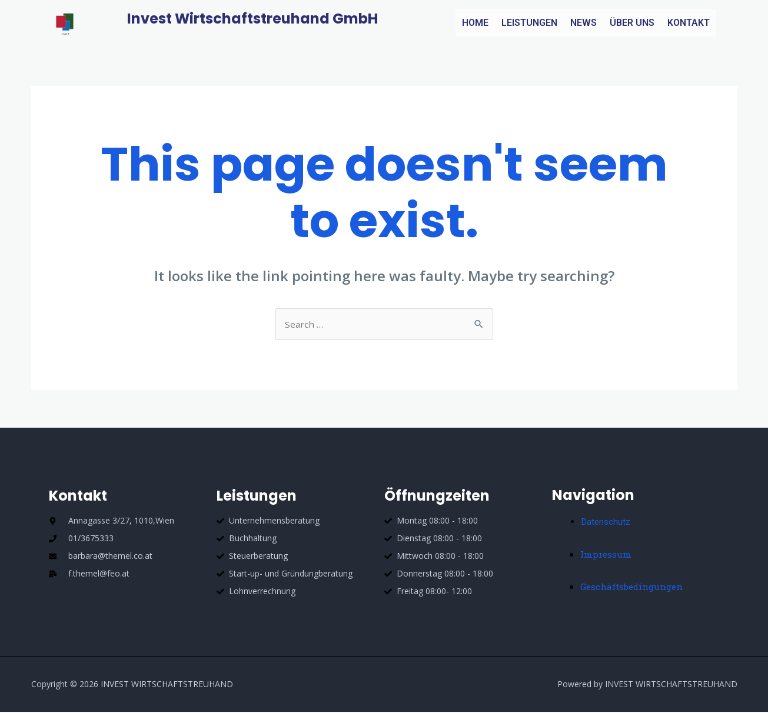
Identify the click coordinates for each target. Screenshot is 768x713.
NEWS (583, 22)
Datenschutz (607, 522)
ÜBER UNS (632, 22)
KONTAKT (688, 22)
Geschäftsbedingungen (634, 587)
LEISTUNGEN (529, 22)
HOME (475, 22)
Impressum (606, 555)
